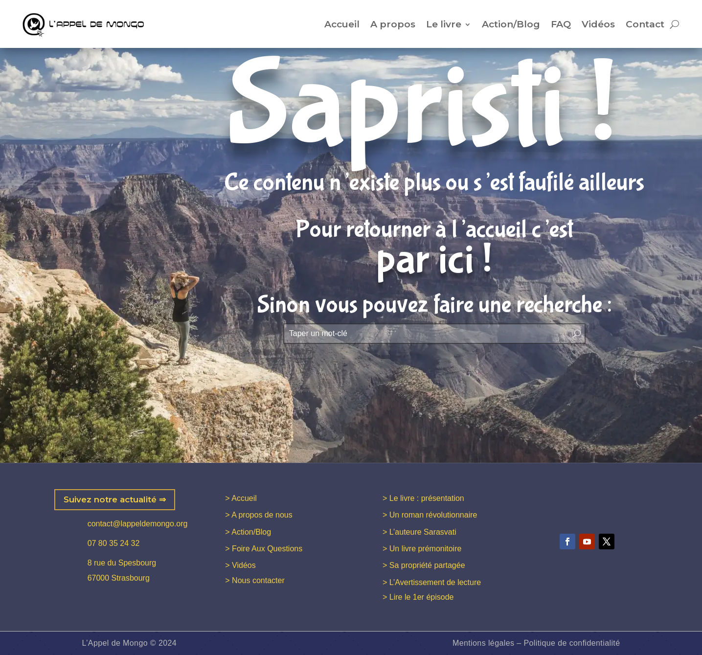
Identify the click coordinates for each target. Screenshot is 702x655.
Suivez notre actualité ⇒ (115, 499)
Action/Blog (511, 24)
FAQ (561, 24)
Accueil (342, 24)
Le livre (443, 24)
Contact (645, 24)
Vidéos (598, 24)
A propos (392, 24)
